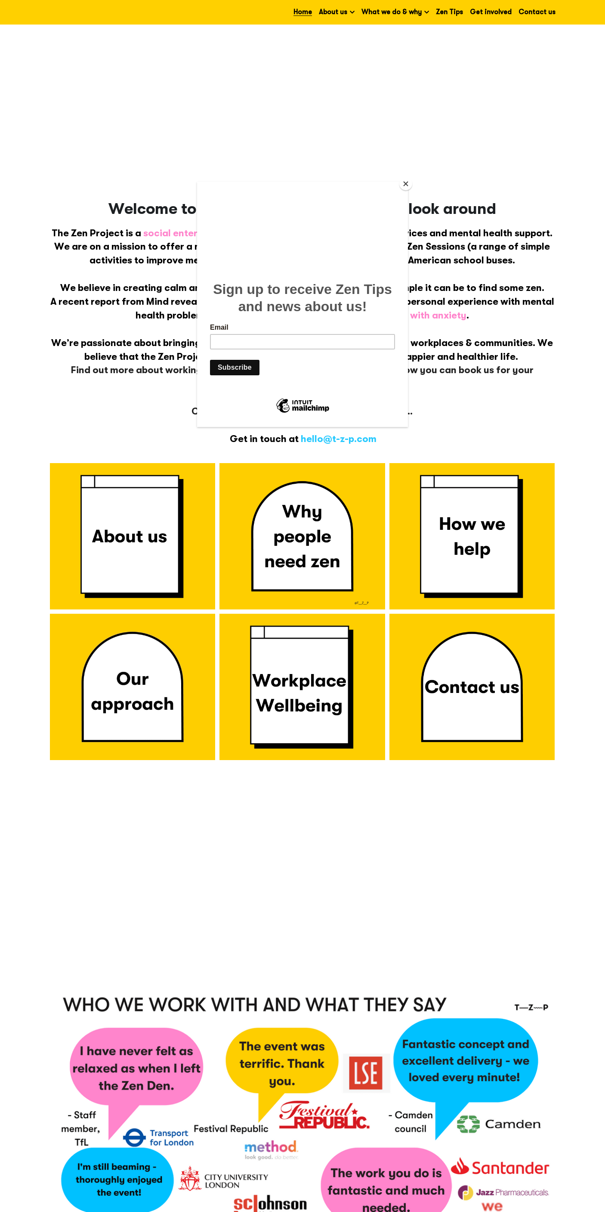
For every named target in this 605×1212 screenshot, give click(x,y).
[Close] (405, 183)
